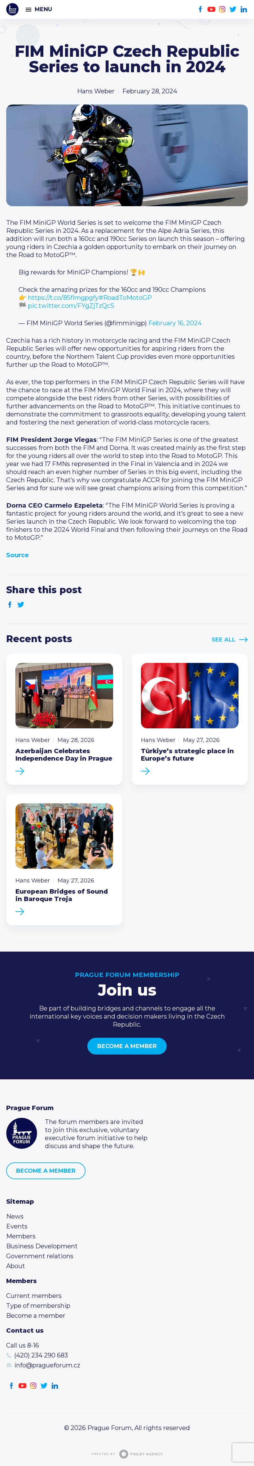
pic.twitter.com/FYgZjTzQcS (71, 305)
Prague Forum (12, 9)
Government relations (39, 1256)
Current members (34, 1295)
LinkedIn (244, 9)
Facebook (200, 9)
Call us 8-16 (22, 1345)
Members (21, 1236)
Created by (127, 1454)
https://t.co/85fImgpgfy (63, 297)
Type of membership (38, 1305)
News (15, 1216)
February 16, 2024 (175, 323)
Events (17, 1226)
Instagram (222, 9)
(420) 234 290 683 (41, 1355)
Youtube (211, 9)
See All (223, 639)
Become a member (127, 1046)
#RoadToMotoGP (125, 297)
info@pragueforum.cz (47, 1365)
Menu (43, 9)
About (15, 1266)
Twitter (233, 9)
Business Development (42, 1246)
